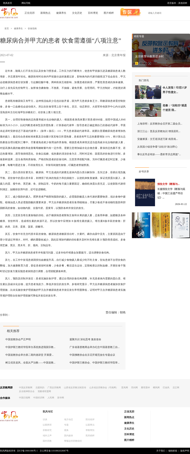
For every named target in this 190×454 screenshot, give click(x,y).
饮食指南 (32, 28)
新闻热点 (45, 13)
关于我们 (160, 451)
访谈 (45, 419)
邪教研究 (47, 430)
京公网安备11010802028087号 (54, 451)
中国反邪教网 (25, 387)
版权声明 (184, 451)
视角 (66, 430)
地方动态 (68, 419)
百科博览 (93, 13)
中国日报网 (24, 397)
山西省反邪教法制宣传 (75, 387)
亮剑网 (134, 387)
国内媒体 (68, 435)
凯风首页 (7, 3)
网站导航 (26, 3)
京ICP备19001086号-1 (27, 451)
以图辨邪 (47, 425)
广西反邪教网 (54, 387)
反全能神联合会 (27, 391)
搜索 (186, 13)
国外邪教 (47, 441)
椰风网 (156, 387)
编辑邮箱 (172, 451)
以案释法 (90, 425)
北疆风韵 (39, 387)
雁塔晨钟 (145, 387)
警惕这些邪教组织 (73, 441)
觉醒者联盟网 (44, 391)
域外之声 (47, 435)
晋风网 (124, 387)
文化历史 (77, 13)
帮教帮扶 (90, 430)
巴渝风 (166, 387)
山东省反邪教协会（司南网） (103, 387)
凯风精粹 (90, 435)
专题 (66, 425)
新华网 (60, 397)
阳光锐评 (90, 419)
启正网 (176, 387)
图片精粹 (109, 13)
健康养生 (61, 13)
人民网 (51, 397)
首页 (6, 28)
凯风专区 (48, 411)
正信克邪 (30, 13)
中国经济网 (38, 397)
